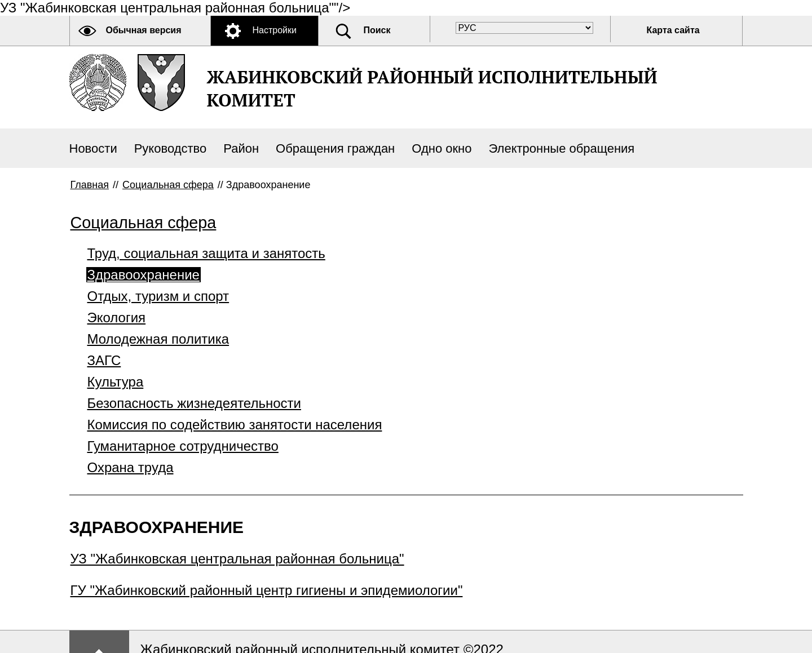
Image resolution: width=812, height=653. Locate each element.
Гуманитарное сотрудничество (183, 446)
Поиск (377, 30)
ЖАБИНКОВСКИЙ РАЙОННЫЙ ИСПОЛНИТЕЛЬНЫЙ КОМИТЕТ (432, 88)
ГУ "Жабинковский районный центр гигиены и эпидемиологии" (266, 590)
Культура (115, 381)
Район (241, 148)
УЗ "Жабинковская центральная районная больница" (237, 558)
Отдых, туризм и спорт (158, 296)
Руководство (170, 148)
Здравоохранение (143, 274)
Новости (93, 148)
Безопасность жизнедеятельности (194, 403)
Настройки (275, 30)
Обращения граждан (335, 148)
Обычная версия (144, 30)
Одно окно (441, 148)
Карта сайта (673, 30)
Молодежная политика (158, 339)
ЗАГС (104, 360)
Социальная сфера (168, 184)
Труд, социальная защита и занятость (206, 253)
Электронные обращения (561, 148)
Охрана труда (130, 467)
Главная (89, 184)
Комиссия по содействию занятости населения (234, 424)
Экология (116, 317)
